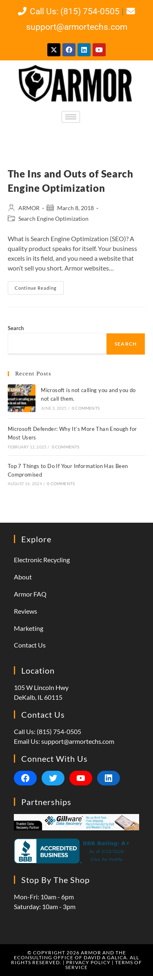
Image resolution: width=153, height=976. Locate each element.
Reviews (25, 611)
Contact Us (30, 645)
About (23, 577)
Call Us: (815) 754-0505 (68, 11)
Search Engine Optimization (53, 218)
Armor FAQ (30, 594)
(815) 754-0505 (59, 731)
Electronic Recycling (42, 559)
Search (16, 328)
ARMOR (29, 207)
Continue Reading (39, 286)
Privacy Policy (88, 962)
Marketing (28, 628)
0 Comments (86, 408)
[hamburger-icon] (71, 117)
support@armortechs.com (77, 741)
